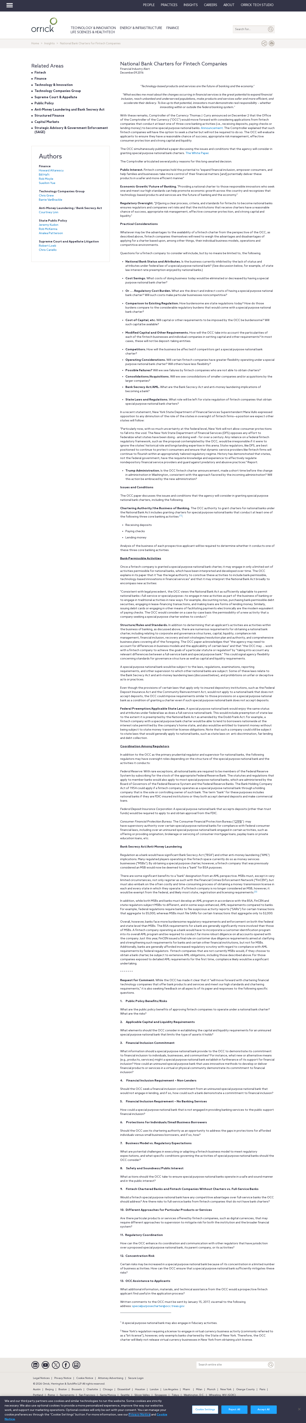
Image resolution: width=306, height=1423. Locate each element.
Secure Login (136, 1378)
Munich (211, 1389)
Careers (210, 5)
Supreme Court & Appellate (55, 97)
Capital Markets (46, 122)
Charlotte (92, 1389)
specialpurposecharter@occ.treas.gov (158, 1306)
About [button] (229, 5)
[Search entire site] (231, 1365)
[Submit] (271, 29)
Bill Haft (44, 175)
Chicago (108, 1389)
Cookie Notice (84, 1378)
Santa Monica (108, 1395)
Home (35, 43)
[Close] (299, 1411)
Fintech (40, 73)
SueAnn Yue (47, 183)
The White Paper (196, 153)
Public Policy (44, 103)
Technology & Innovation (93, 28)
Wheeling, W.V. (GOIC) (222, 1395)
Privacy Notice (62, 1378)
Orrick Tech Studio (257, 5)
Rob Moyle (46, 179)
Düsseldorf (123, 1389)
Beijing (49, 1389)
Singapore (161, 1395)
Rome (51, 1395)
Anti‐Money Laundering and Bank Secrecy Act (69, 110)
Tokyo (175, 1395)
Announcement (212, 128)
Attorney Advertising (110, 1378)
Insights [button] (191, 5)
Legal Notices (41, 1378)
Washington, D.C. (194, 1395)
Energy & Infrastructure (141, 28)
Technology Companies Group (57, 91)
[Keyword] (271, 1365)
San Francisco (87, 1395)
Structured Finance (49, 116)
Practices (169, 5)
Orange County (245, 1389)
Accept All (264, 1411)
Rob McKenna (48, 229)
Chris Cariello (48, 250)
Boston (63, 1389)
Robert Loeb (47, 246)
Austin (37, 1389)
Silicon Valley (142, 1395)
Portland (38, 1395)
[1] (180, 515)
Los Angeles (170, 1389)
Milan (199, 1389)
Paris (262, 1389)
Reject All (234, 1411)
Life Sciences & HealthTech (93, 32)
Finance (172, 28)
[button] (264, 44)
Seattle (125, 1395)
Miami (186, 1389)
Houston (140, 1389)
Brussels (77, 1389)
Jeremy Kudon (48, 225)
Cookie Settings (205, 1411)
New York (225, 1389)
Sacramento (67, 1395)
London (154, 1389)
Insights (49, 43)
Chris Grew (46, 196)
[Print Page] (272, 44)
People (149, 5)
